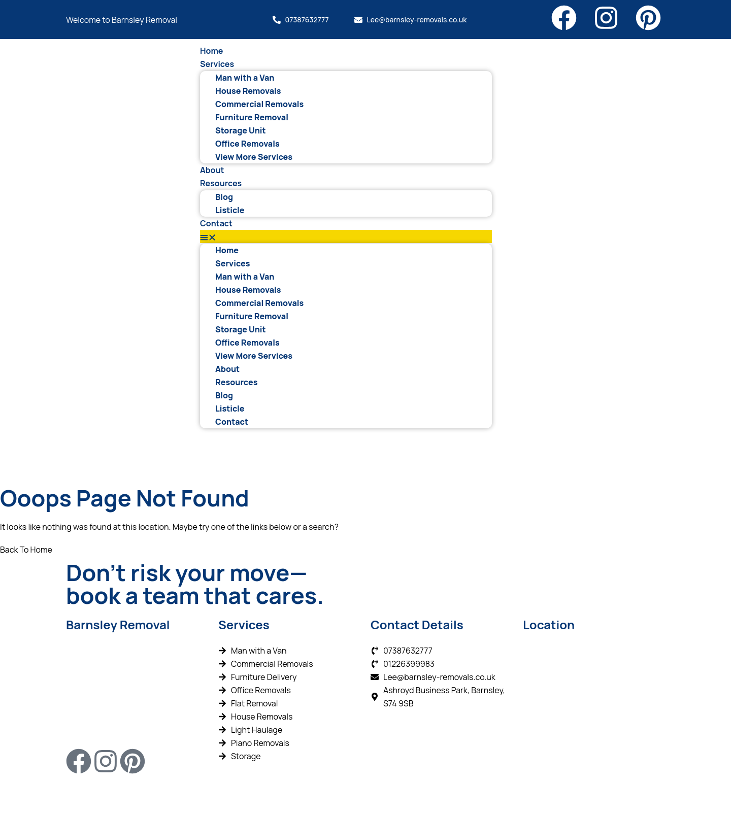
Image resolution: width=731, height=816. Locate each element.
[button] (346, 236)
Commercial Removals (259, 104)
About (212, 170)
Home (211, 50)
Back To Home (26, 549)
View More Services (253, 156)
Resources (221, 183)
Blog (224, 196)
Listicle (230, 210)
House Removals (248, 90)
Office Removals (247, 143)
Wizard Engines (312, 794)
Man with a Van (244, 77)
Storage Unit (240, 130)
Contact (216, 223)
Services (217, 64)
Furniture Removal (251, 117)
